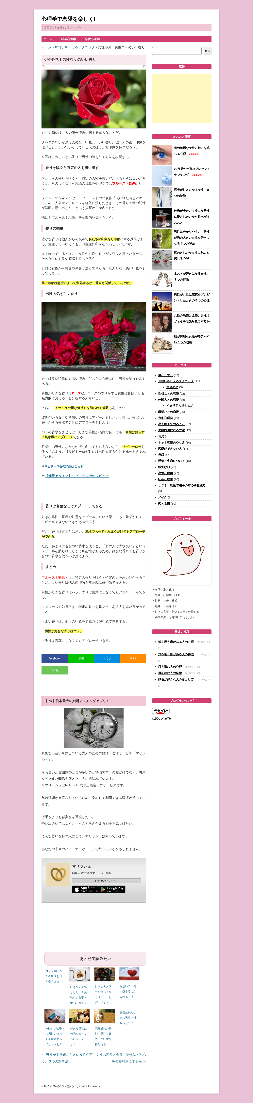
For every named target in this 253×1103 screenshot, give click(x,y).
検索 (207, 50)
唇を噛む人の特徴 (170, 673)
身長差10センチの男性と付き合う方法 (53, 976)
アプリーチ (111, 881)
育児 (161, 436)
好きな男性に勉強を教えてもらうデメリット (78, 1036)
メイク (162, 497)
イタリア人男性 (176, 405)
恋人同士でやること (171, 424)
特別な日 (164, 467)
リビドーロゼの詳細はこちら (63, 466)
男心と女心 (165, 375)
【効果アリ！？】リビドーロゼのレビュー (77, 476)
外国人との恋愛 (168, 399)
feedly (54, 670)
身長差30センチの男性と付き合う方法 (128, 1018)
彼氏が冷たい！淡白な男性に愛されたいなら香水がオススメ (192, 216)
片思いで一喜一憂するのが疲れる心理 (128, 991)
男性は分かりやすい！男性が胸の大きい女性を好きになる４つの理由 (192, 237)
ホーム (47, 39)
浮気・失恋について (171, 460)
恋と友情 (164, 503)
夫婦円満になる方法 (171, 430)
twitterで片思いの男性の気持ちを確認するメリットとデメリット (54, 1039)
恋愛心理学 (92, 39)
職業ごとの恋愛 (168, 412)
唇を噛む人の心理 (170, 666)
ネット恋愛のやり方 (171, 442)
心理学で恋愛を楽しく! (68, 19)
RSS (133, 658)
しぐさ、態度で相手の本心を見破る (182, 485)
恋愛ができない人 (170, 448)
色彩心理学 (165, 418)
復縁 (161, 454)
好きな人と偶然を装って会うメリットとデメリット (103, 994)
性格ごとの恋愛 (168, 393)
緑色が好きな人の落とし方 (176, 679)
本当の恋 (172, 387)
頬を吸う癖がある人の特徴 (176, 654)
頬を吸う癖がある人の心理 (176, 641)
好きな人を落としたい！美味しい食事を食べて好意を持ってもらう (78, 997)
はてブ (107, 658)
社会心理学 (68, 39)
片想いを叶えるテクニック (176, 381)
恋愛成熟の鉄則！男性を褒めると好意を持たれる (103, 1036)
